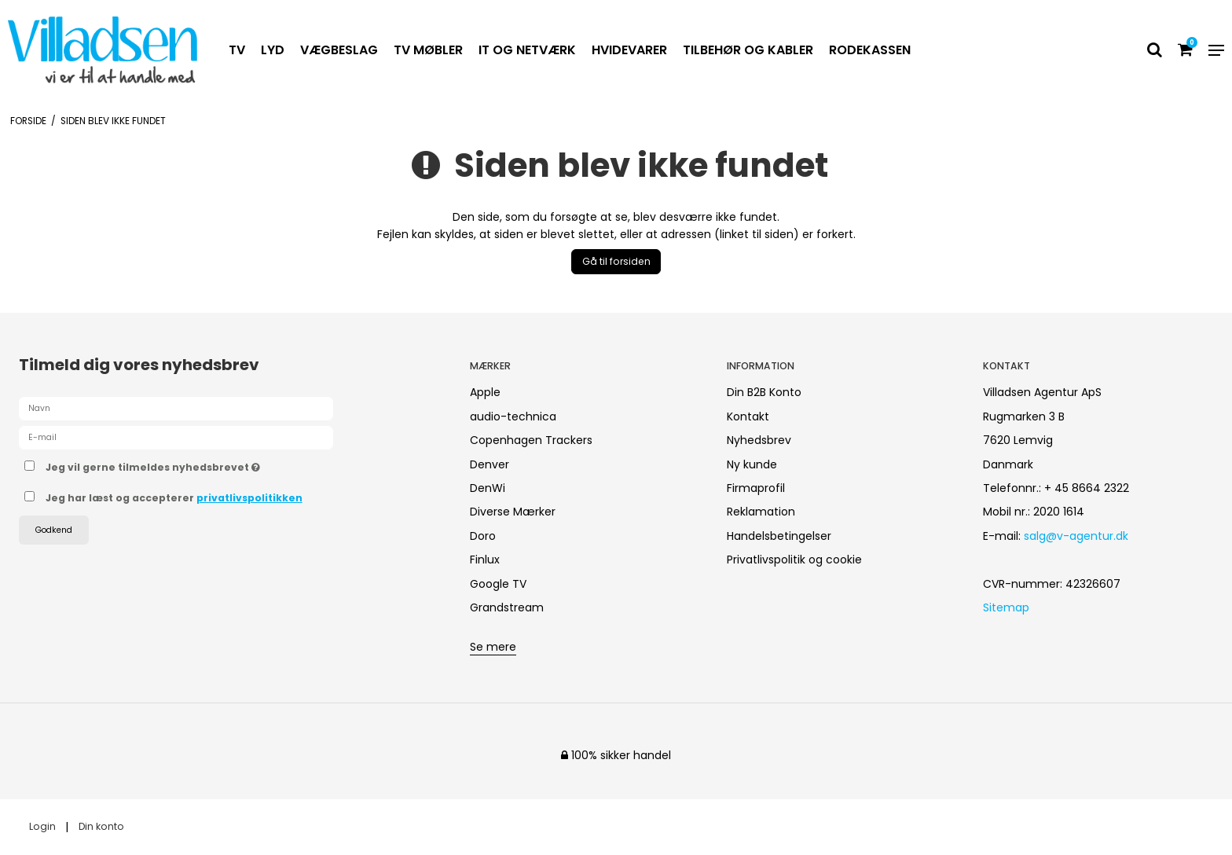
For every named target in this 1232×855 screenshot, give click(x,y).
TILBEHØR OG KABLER (748, 50)
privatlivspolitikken (249, 498)
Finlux (485, 559)
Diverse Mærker (513, 511)
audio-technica (513, 416)
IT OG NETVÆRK (527, 50)
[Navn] (176, 408)
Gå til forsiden (616, 261)
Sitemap (1006, 607)
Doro (483, 536)
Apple (485, 392)
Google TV (498, 584)
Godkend (53, 530)
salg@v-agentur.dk (1076, 536)
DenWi (487, 488)
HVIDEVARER (629, 50)
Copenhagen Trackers (531, 440)
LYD (272, 50)
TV (237, 50)
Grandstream (507, 607)
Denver (489, 464)
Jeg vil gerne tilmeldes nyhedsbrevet (208, 464)
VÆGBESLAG (339, 50)
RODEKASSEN (870, 50)
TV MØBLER (428, 50)
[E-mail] (176, 437)
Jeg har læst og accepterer (174, 498)
